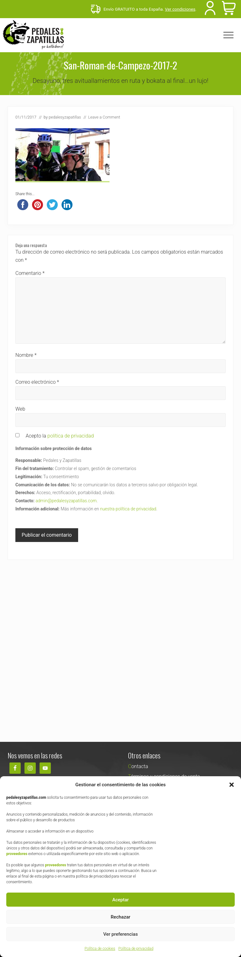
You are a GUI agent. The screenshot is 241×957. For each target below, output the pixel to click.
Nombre (26, 355)
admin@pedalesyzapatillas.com (66, 500)
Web (20, 409)
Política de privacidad (135, 948)
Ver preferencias (120, 934)
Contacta (138, 766)
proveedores (16, 854)
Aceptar (120, 900)
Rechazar (121, 917)
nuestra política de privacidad (128, 508)
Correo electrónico (37, 382)
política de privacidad (70, 436)
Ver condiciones (180, 9)
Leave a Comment (104, 117)
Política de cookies (99, 948)
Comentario (30, 273)
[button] (231, 785)
